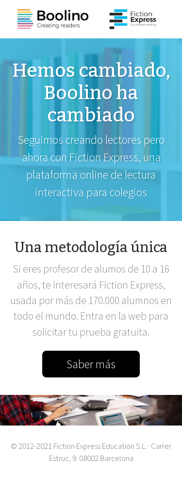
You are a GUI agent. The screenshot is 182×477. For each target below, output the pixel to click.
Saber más (91, 364)
